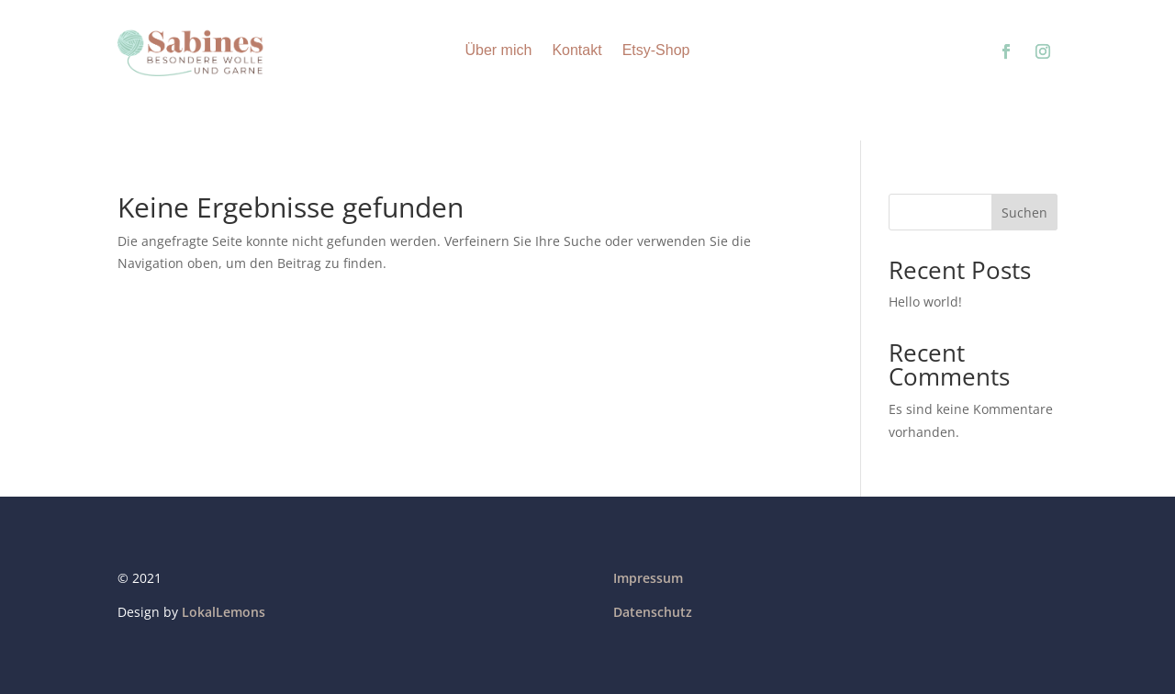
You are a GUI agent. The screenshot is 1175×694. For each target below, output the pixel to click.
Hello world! (925, 301)
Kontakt (576, 50)
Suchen (1024, 212)
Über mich (498, 50)
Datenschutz (652, 612)
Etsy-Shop (656, 50)
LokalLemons (223, 612)
